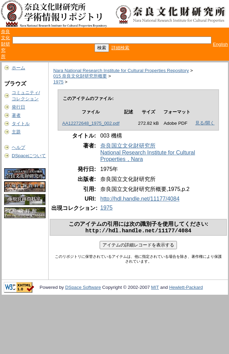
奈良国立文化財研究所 (128, 146)
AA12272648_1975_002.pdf (90, 123)
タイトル (21, 123)
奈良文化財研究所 (5, 44)
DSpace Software (83, 288)
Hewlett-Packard (186, 288)
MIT (155, 288)
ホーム (18, 67)
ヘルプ (18, 147)
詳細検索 (120, 47)
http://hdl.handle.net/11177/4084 (140, 199)
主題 (16, 131)
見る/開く (205, 122)
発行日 (18, 107)
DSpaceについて (29, 155)
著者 (16, 115)
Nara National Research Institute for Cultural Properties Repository (121, 70)
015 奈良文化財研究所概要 (80, 76)
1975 (58, 81)
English (220, 44)
